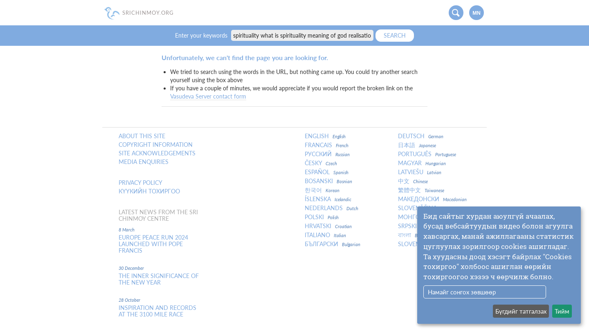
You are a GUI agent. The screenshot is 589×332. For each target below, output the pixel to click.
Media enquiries (144, 162)
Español (326, 172)
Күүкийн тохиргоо (149, 191)
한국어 (322, 190)
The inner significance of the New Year (159, 279)
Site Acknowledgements (157, 153)
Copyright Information (156, 144)
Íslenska (328, 199)
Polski (322, 217)
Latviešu (419, 172)
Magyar (422, 163)
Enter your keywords (202, 35)
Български (332, 244)
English (325, 136)
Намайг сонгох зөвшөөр (462, 292)
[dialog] (499, 265)
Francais (326, 145)
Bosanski (328, 181)
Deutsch (420, 136)
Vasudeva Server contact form (208, 96)
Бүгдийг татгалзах (520, 311)
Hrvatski (328, 226)
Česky (321, 163)
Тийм (562, 311)
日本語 (417, 145)
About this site (142, 136)
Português (427, 154)
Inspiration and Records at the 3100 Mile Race (157, 311)
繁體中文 (421, 190)
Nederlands (331, 208)
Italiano (325, 235)
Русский (327, 154)
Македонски (432, 199)
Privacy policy (140, 182)
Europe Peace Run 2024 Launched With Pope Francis (153, 244)
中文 (413, 181)
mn (476, 13)
